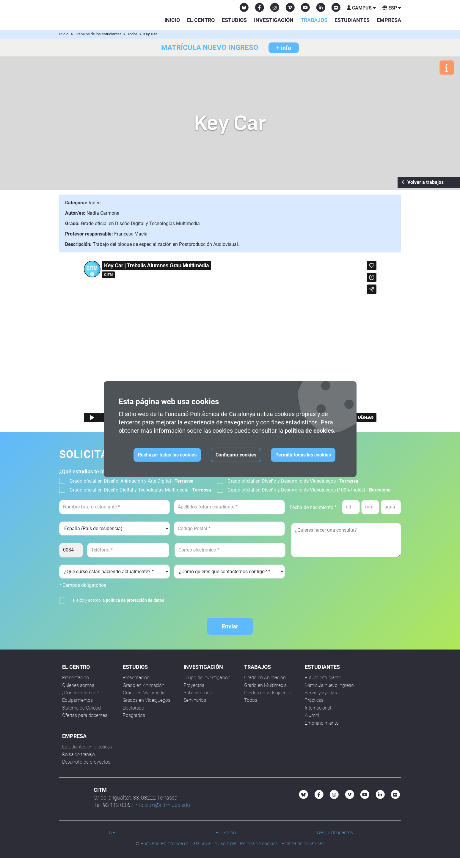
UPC (113, 832)
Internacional (318, 708)
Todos (133, 34)
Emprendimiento (322, 723)
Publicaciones (197, 693)
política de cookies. (310, 430)
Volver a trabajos (423, 182)
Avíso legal (225, 843)
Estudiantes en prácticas (87, 747)
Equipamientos (77, 700)
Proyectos (193, 685)
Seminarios (194, 700)
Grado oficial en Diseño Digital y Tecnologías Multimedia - (140, 490)
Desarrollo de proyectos (86, 762)
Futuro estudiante (323, 677)
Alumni (312, 715)
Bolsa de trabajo (78, 754)
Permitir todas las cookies (303, 455)
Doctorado (133, 708)
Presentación (75, 677)
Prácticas (314, 700)
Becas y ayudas (321, 693)
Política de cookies (259, 843)
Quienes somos (78, 685)
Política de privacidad (303, 843)
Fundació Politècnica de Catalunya (176, 843)
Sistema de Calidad (81, 708)
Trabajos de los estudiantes (99, 34)
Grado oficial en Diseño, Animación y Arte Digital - (132, 481)
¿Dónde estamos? (80, 693)
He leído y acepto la (117, 600)
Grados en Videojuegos (146, 700)
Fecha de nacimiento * (313, 507)
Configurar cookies (236, 455)
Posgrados (134, 715)
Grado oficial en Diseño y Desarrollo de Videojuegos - (292, 481)
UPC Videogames (335, 832)
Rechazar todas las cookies (167, 455)
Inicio (172, 20)
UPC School (224, 832)
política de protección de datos (135, 600)
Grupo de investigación (206, 677)
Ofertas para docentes (84, 715)
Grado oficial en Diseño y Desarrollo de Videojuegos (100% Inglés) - (309, 490)
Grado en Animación (143, 685)
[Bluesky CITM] (244, 7)
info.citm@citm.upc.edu (162, 805)
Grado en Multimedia (144, 693)
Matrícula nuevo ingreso (329, 685)
